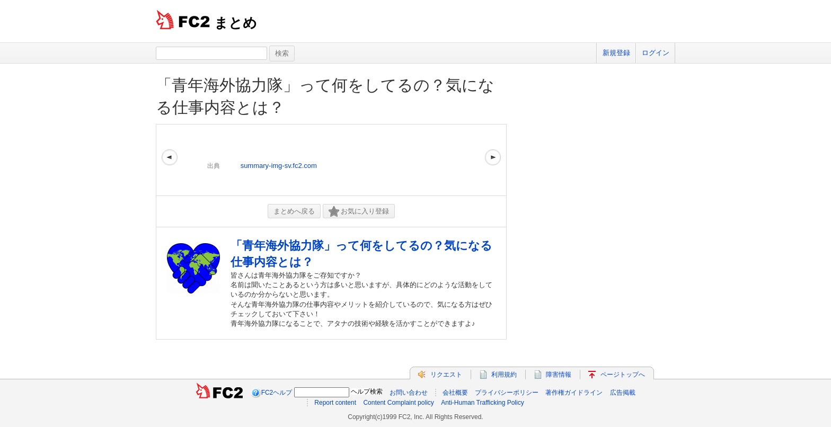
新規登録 (616, 53)
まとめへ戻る (294, 211)
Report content (335, 402)
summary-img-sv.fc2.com (279, 166)
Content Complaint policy (398, 402)
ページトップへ (622, 374)
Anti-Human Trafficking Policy (482, 402)
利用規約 (504, 374)
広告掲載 (622, 392)
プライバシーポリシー (506, 392)
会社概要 (455, 392)
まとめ (235, 23)
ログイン (655, 53)
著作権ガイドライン (574, 392)
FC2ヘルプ (277, 392)
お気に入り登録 (359, 211)
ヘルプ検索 (367, 391)
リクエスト (446, 374)
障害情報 (558, 374)
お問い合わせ (409, 392)
